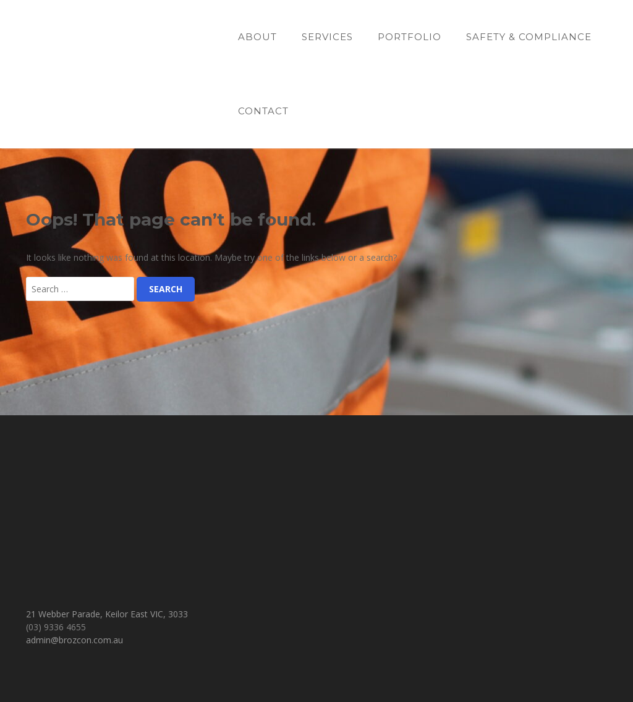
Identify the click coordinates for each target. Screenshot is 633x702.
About (257, 37)
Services (327, 37)
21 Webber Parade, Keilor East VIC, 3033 (107, 614)
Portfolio (409, 37)
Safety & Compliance (529, 37)
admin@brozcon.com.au (74, 640)
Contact (263, 111)
